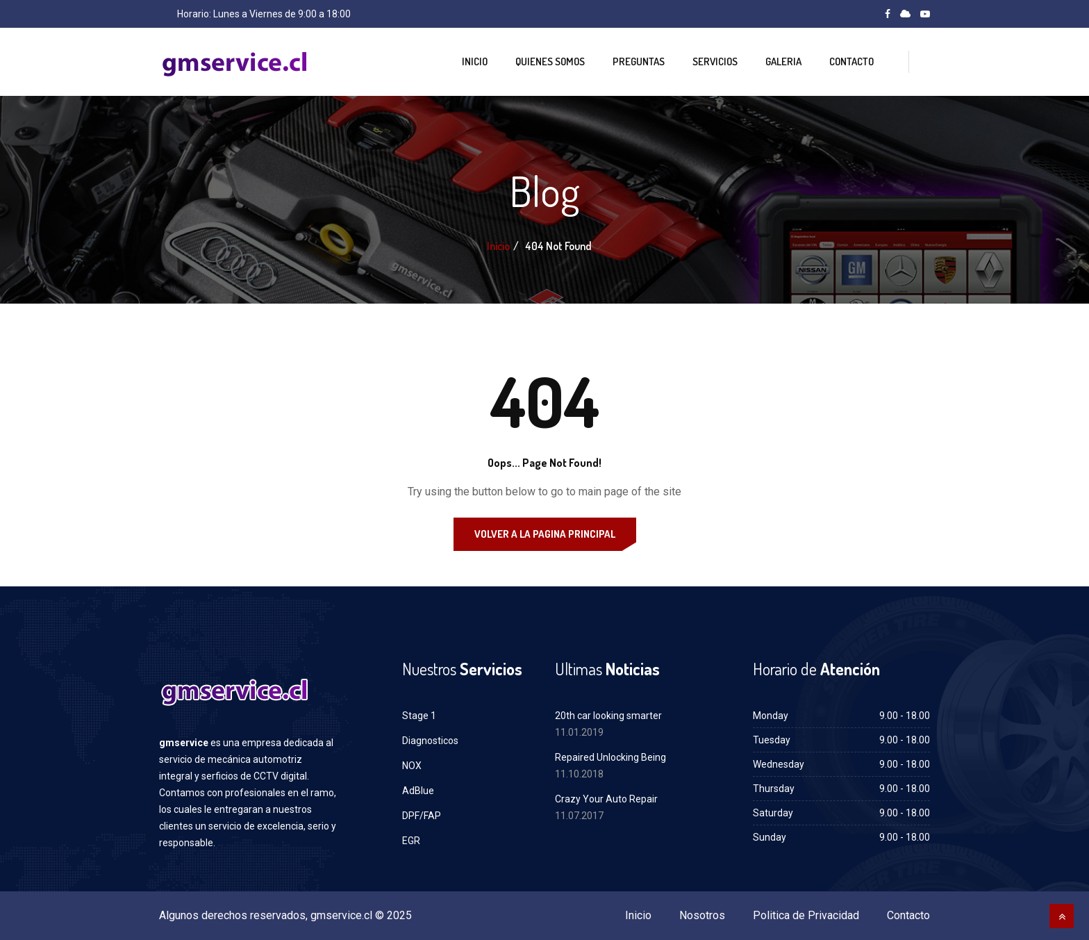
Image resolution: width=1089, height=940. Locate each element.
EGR (411, 840)
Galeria (783, 61)
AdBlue (418, 790)
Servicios (715, 61)
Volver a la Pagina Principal (544, 534)
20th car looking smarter (608, 715)
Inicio (475, 61)
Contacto (851, 61)
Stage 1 (419, 715)
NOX (412, 765)
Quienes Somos (550, 61)
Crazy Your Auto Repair (606, 799)
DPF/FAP (421, 815)
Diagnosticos (430, 740)
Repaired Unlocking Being (610, 757)
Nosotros (702, 915)
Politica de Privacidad (806, 915)
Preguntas (639, 61)
